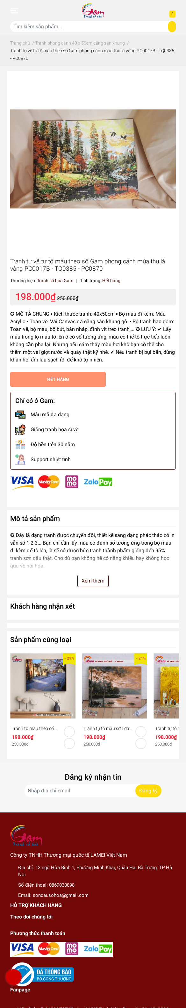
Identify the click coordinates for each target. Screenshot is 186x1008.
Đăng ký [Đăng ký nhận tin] (148, 791)
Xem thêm (93, 581)
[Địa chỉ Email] (93, 790)
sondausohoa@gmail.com (61, 895)
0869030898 (62, 885)
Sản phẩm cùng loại (40, 639)
